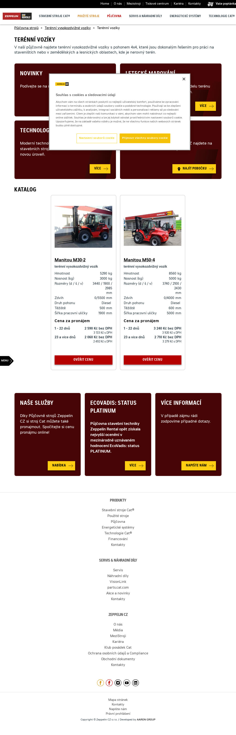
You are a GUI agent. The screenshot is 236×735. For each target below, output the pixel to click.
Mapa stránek (118, 700)
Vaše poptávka (226, 4)
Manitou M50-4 (139, 260)
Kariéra (178, 4)
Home (104, 4)
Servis (118, 570)
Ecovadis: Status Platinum (113, 407)
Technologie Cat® (222, 16)
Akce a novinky (118, 593)
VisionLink (118, 582)
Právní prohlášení (118, 714)
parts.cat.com (118, 588)
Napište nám (118, 709)
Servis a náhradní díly (145, 16)
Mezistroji (134, 4)
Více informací (181, 403)
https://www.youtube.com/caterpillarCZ (126, 682)
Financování (118, 539)
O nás (118, 4)
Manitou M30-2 (70, 260)
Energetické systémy (185, 16)
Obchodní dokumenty (118, 659)
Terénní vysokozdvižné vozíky (68, 28)
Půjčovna (114, 16)
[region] (119, 111)
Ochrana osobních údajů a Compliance (118, 653)
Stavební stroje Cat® (54, 16)
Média (118, 630)
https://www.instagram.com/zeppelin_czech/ (118, 682)
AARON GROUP (146, 720)
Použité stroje (89, 16)
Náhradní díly (118, 576)
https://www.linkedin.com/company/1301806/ (135, 682)
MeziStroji (118, 636)
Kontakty (194, 4)
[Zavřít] (184, 79)
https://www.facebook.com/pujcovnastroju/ (109, 682)
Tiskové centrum (157, 4)
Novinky (31, 74)
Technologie (37, 131)
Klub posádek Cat (118, 648)
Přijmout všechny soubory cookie (145, 138)
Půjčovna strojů (26, 28)
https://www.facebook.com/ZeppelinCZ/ (100, 682)
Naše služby (36, 403)
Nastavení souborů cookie (97, 138)
